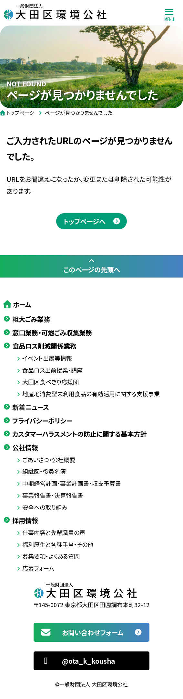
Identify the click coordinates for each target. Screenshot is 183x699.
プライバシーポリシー (42, 420)
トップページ (20, 112)
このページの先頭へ (91, 266)
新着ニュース (30, 407)
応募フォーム (38, 568)
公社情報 (25, 447)
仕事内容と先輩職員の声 (53, 532)
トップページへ (84, 221)
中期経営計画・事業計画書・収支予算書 (71, 483)
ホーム (22, 304)
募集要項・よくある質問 (51, 556)
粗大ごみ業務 (31, 319)
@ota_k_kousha (77, 661)
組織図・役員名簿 (44, 471)
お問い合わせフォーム (81, 632)
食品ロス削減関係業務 (44, 346)
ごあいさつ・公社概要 (48, 459)
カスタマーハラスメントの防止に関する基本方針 (79, 434)
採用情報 (25, 520)
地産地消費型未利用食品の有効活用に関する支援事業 (91, 393)
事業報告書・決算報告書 (52, 495)
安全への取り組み (44, 507)
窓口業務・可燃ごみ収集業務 (52, 332)
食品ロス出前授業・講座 (52, 370)
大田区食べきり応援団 (50, 381)
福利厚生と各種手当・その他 (57, 544)
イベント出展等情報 (47, 358)
